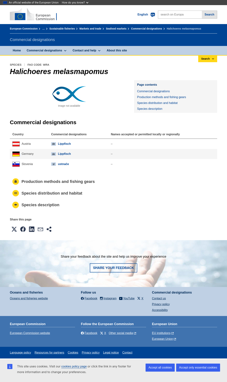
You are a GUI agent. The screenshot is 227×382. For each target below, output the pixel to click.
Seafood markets (116, 28)
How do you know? (75, 2)
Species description (149, 108)
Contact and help (84, 50)
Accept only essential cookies (198, 367)
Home (17, 50)
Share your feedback (113, 268)
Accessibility (160, 310)
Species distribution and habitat (157, 102)
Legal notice (111, 352)
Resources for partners (49, 352)
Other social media (121, 333)
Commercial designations (146, 28)
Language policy (20, 352)
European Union (162, 338)
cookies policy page (74, 366)
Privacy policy (161, 304)
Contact (127, 352)
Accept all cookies (160, 367)
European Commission (24, 28)
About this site (117, 50)
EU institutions (161, 333)
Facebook (89, 333)
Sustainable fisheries (62, 28)
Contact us (159, 298)
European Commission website (30, 333)
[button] (14, 229)
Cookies (73, 352)
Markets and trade (90, 28)
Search (209, 14)
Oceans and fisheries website (29, 298)
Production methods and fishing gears (161, 97)
